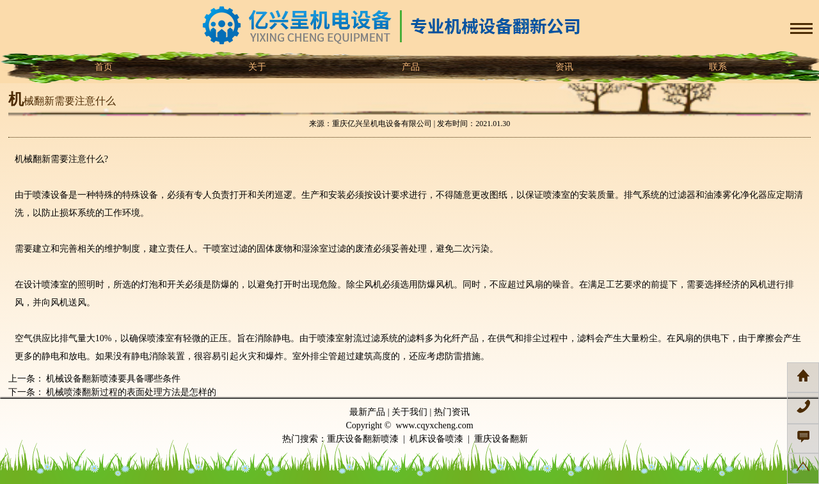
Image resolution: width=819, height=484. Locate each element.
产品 (409, 67)
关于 (256, 67)
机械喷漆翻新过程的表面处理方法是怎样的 (130, 392)
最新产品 (367, 412)
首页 (102, 67)
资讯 (563, 67)
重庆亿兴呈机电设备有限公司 (382, 123)
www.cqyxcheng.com (434, 425)
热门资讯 (452, 412)
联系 (716, 67)
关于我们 (409, 412)
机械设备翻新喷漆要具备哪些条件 (112, 378)
